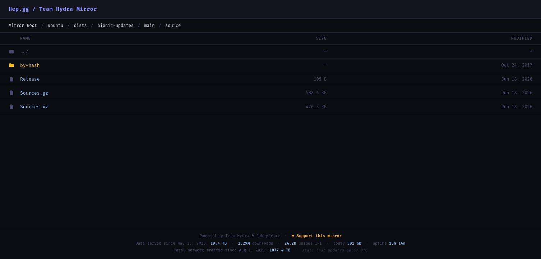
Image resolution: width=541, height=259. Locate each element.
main (149, 25)
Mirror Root (23, 25)
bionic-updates (115, 25)
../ (24, 51)
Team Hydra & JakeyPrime (253, 235)
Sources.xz (34, 107)
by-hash (30, 65)
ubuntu (55, 25)
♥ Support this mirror (317, 235)
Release (30, 79)
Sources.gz (34, 93)
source (173, 25)
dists (80, 25)
